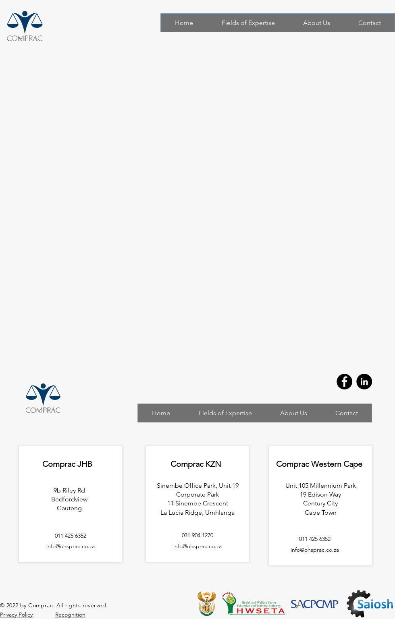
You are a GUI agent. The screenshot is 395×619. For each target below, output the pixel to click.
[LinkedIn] (364, 381)
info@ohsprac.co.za (315, 549)
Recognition (70, 614)
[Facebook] (344, 381)
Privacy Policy (16, 614)
